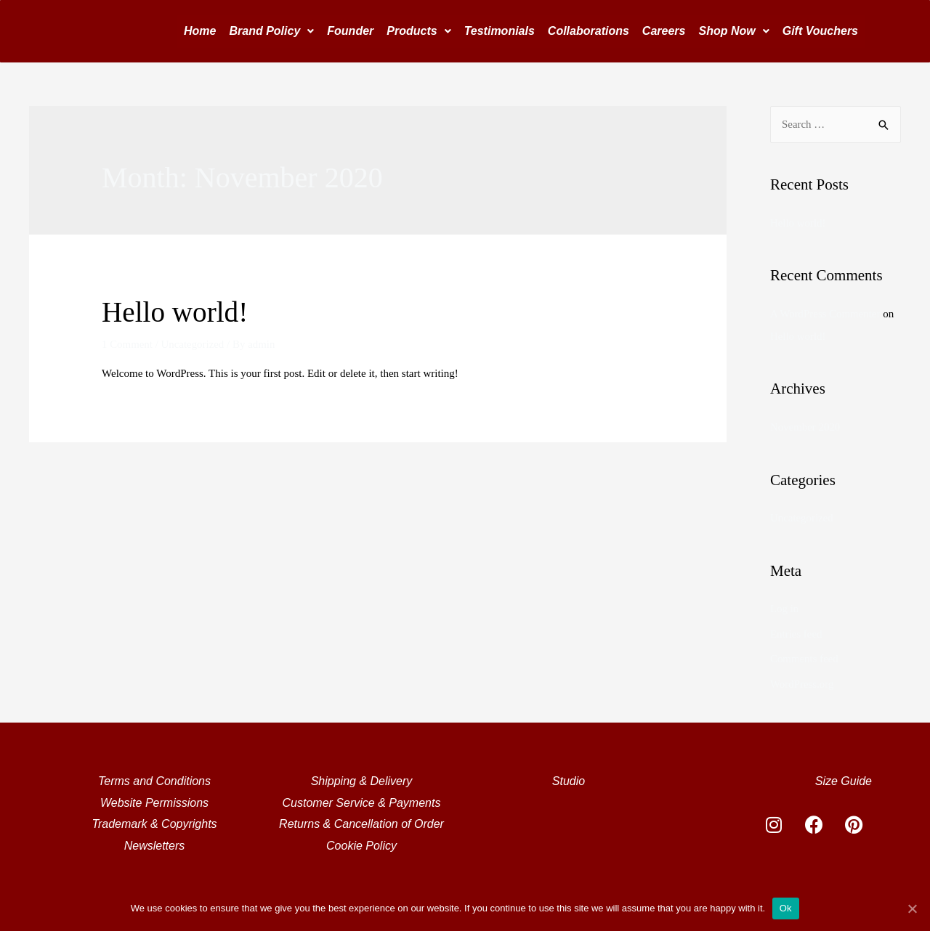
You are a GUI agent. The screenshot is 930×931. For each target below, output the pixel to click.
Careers (664, 31)
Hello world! (176, 312)
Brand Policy (271, 31)
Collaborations (588, 31)
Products (418, 31)
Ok (786, 908)
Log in (784, 606)
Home (200, 31)
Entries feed (796, 630)
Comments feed (804, 655)
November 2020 (805, 425)
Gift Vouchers (820, 31)
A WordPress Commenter (825, 313)
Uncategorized (193, 344)
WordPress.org (802, 680)
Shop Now (733, 31)
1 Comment (127, 344)
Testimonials (499, 31)
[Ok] (912, 908)
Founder (350, 31)
